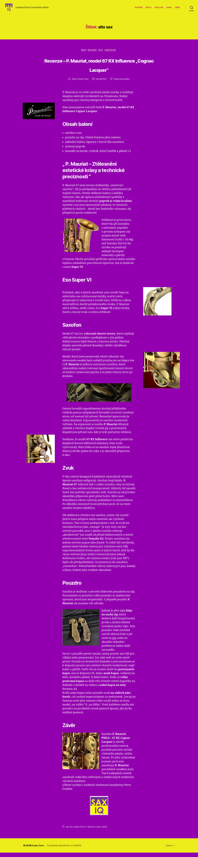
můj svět (158, 9)
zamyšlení (113, 54)
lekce (148, 9)
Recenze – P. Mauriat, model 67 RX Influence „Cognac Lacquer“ (99, 68)
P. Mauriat (90, 831)
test (101, 54)
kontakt (139, 9)
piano (169, 9)
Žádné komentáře (122, 83)
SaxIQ (105, 831)
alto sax (69, 831)
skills (177, 9)
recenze (92, 54)
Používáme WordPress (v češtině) (65, 850)
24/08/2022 (101, 83)
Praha (99, 831)
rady (82, 54)
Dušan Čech (82, 83)
